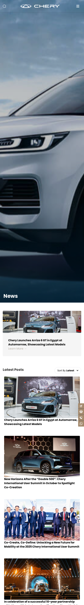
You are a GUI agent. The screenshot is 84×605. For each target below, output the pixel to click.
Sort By (67, 370)
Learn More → (17, 349)
